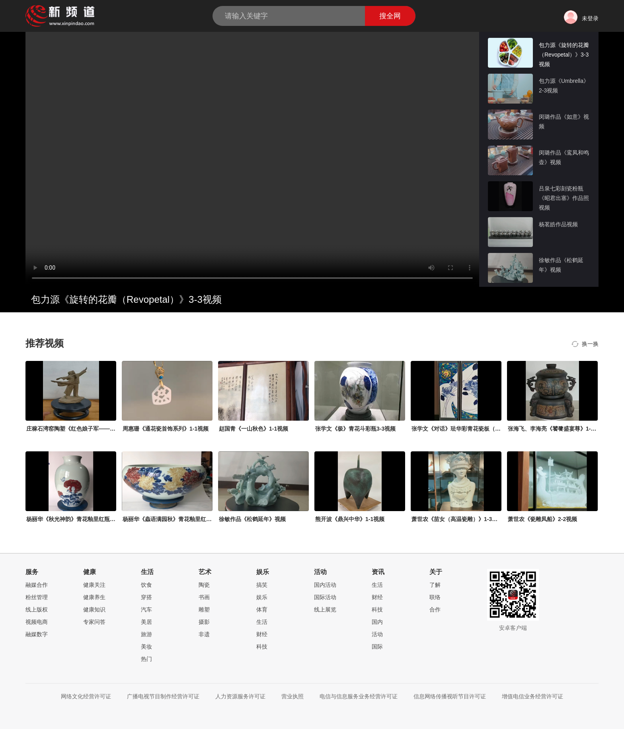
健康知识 (94, 609)
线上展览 (325, 609)
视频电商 (36, 622)
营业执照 (292, 696)
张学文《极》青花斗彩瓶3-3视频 (355, 428)
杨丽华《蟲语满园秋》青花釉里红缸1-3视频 (177, 519)
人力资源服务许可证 (240, 696)
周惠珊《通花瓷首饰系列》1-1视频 (166, 428)
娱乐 (261, 597)
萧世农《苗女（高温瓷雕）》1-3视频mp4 (463, 519)
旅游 (146, 634)
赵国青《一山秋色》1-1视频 (253, 428)
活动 (377, 634)
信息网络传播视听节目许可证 (449, 696)
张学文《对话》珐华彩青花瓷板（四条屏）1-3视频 (473, 428)
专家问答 (94, 622)
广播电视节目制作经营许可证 (163, 696)
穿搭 (146, 597)
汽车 (146, 609)
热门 (146, 659)
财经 (261, 634)
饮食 (146, 585)
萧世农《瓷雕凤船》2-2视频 (542, 519)
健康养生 (94, 597)
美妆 (146, 646)
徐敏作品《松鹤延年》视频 (252, 519)
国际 (377, 646)
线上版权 (36, 609)
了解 (435, 585)
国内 (377, 622)
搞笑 (261, 585)
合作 (435, 609)
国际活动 (325, 597)
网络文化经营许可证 (86, 696)
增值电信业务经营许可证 (532, 696)
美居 (146, 622)
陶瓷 (204, 585)
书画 (204, 597)
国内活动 (325, 585)
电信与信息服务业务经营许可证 (359, 696)
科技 (261, 646)
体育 (261, 609)
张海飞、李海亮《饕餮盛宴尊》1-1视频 (556, 428)
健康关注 (94, 585)
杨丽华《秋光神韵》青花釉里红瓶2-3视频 (77, 519)
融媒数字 (36, 634)
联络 (435, 597)
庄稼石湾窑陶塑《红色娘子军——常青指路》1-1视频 (91, 428)
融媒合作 (36, 585)
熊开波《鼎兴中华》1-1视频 (349, 519)
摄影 (204, 622)
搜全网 (390, 16)
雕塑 (204, 609)
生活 (261, 622)
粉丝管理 (36, 597)
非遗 (204, 634)
